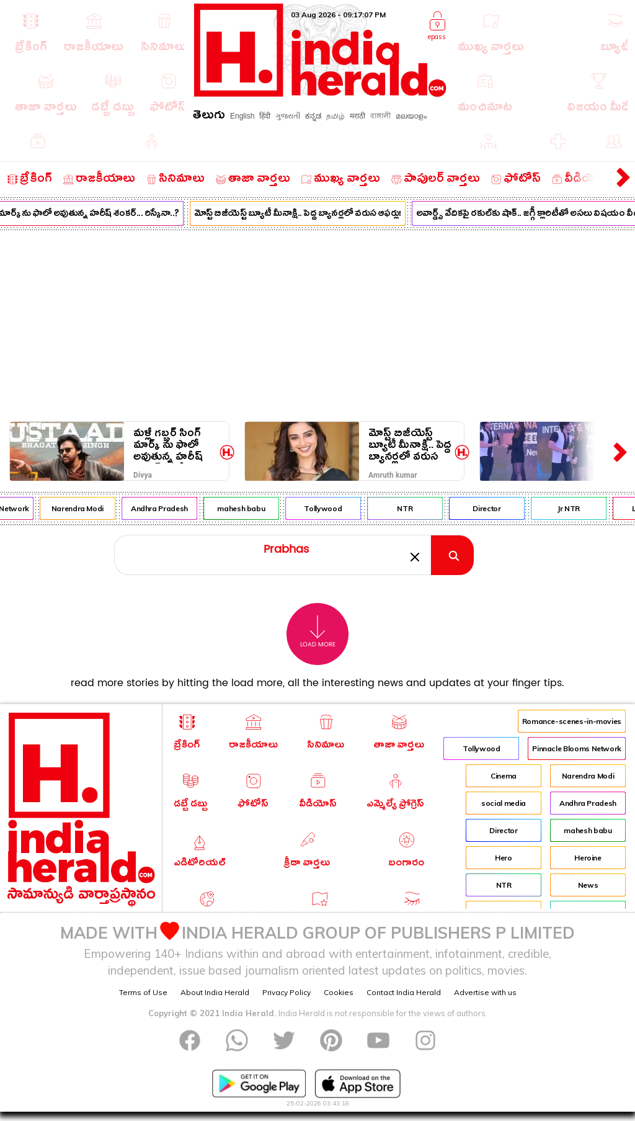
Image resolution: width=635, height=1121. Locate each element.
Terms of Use (143, 992)
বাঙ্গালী (380, 116)
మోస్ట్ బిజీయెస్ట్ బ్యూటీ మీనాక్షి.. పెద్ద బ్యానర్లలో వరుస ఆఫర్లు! (303, 215)
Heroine (587, 857)
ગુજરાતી (287, 116)
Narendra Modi (84, 508)
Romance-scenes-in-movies (571, 721)
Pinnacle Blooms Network (576, 748)
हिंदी (264, 116)
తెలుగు (209, 117)
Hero (503, 857)
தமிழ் (335, 116)
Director (493, 508)
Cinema (504, 775)
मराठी (357, 116)
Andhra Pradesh (165, 508)
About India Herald (214, 992)
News (588, 885)
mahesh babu (247, 508)
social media (503, 803)
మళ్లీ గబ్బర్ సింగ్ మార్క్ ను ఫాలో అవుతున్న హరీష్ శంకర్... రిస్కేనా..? (173, 445)
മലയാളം (411, 116)
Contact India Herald (403, 992)
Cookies (338, 992)
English (242, 116)
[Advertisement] (317, 323)
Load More (317, 632)
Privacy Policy (286, 992)
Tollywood (330, 508)
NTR (411, 508)
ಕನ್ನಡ (313, 116)
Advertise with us (485, 992)
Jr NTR (575, 508)
